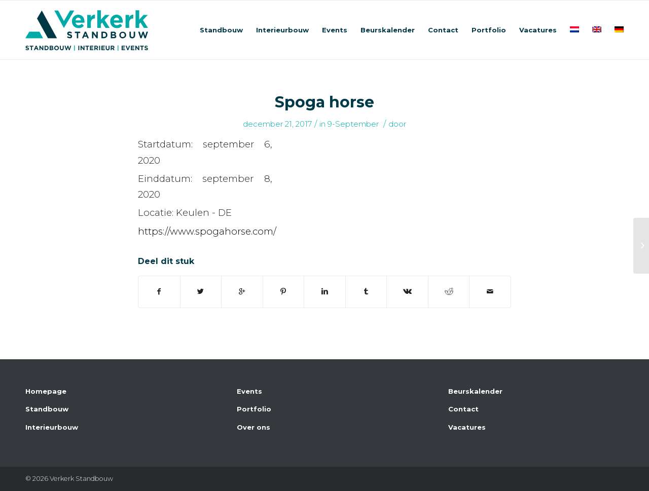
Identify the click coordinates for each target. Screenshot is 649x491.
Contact (463, 409)
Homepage (45, 391)
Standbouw (46, 409)
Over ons (253, 427)
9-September (353, 124)
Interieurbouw (51, 427)
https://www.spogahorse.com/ (207, 231)
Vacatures (467, 427)
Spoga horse (324, 102)
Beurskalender (475, 391)
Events (249, 391)
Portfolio (254, 409)
